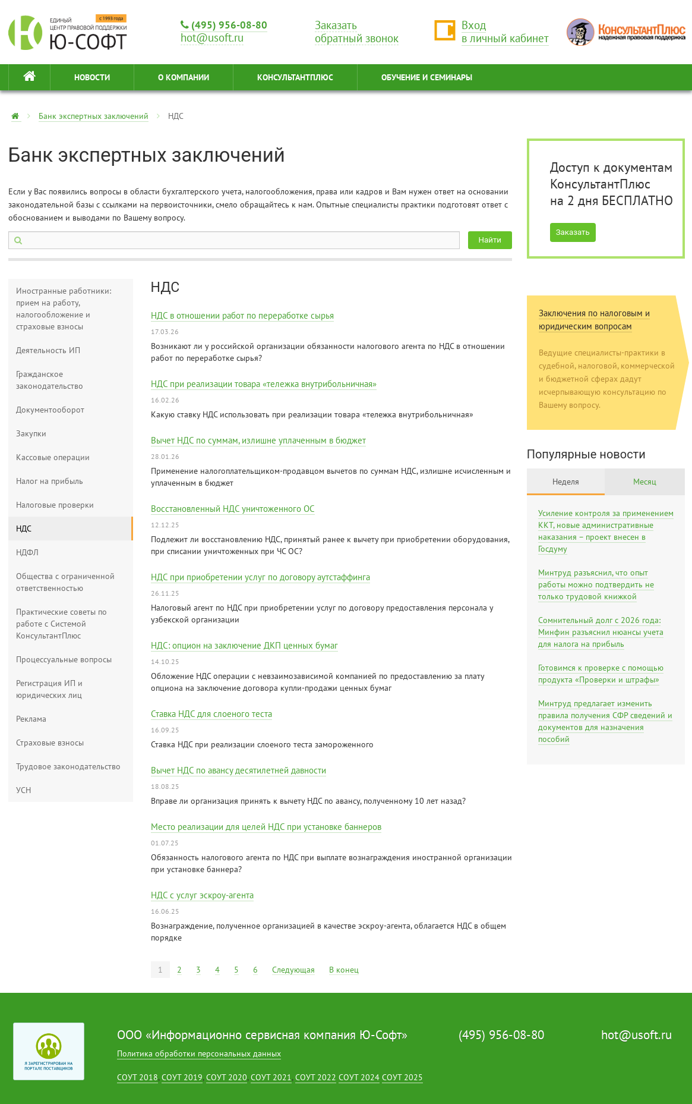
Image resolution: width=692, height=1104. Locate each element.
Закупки (31, 433)
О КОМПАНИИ (183, 77)
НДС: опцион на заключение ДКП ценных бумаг (244, 645)
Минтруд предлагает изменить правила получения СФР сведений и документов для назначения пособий (605, 721)
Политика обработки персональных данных (199, 1053)
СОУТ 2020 (226, 1077)
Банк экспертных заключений (93, 116)
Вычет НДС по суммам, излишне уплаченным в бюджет (258, 440)
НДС (23, 528)
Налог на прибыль (49, 481)
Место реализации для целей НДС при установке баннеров (266, 826)
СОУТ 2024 (359, 1077)
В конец (344, 969)
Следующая (293, 969)
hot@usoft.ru (636, 1035)
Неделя (565, 481)
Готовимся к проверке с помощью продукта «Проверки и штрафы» (600, 673)
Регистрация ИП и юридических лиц (49, 689)
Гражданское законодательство (49, 380)
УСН (23, 790)
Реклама (31, 718)
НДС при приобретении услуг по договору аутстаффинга (260, 577)
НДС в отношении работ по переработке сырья (242, 315)
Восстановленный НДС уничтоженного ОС (233, 508)
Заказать (573, 232)
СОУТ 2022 (315, 1077)
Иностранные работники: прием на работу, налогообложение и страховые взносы (63, 308)
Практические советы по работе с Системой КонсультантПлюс (61, 623)
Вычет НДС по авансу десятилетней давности (238, 770)
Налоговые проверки (55, 504)
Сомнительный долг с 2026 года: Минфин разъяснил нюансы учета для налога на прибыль (600, 632)
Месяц (644, 481)
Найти (490, 239)
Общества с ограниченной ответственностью (65, 582)
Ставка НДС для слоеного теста (211, 713)
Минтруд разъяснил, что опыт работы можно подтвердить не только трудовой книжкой (596, 584)
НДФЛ (27, 552)
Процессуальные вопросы (64, 659)
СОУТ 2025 (402, 1077)
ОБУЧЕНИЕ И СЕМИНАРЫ (426, 77)
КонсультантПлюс (295, 77)
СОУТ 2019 (182, 1077)
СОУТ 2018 (137, 1077)
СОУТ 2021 (271, 1077)
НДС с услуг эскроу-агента (202, 895)
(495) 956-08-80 (224, 25)
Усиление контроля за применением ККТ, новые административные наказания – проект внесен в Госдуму (606, 531)
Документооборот (50, 409)
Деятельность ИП (48, 350)
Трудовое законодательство (68, 766)
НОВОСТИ (92, 77)
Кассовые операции (53, 457)
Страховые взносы (50, 742)
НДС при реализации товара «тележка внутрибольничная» (264, 383)
